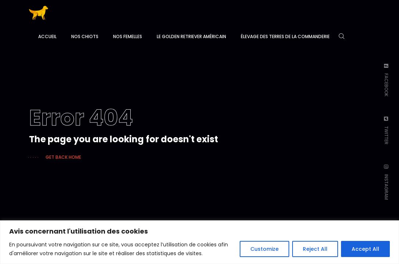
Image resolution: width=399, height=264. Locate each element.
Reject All (315, 249)
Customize (264, 249)
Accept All (365, 249)
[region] (199, 242)
